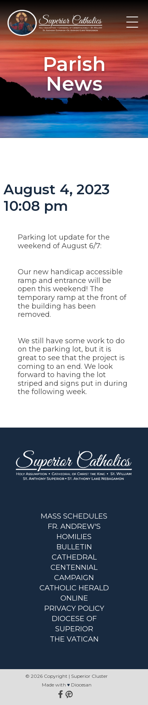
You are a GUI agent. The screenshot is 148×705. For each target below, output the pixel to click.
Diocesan (81, 685)
